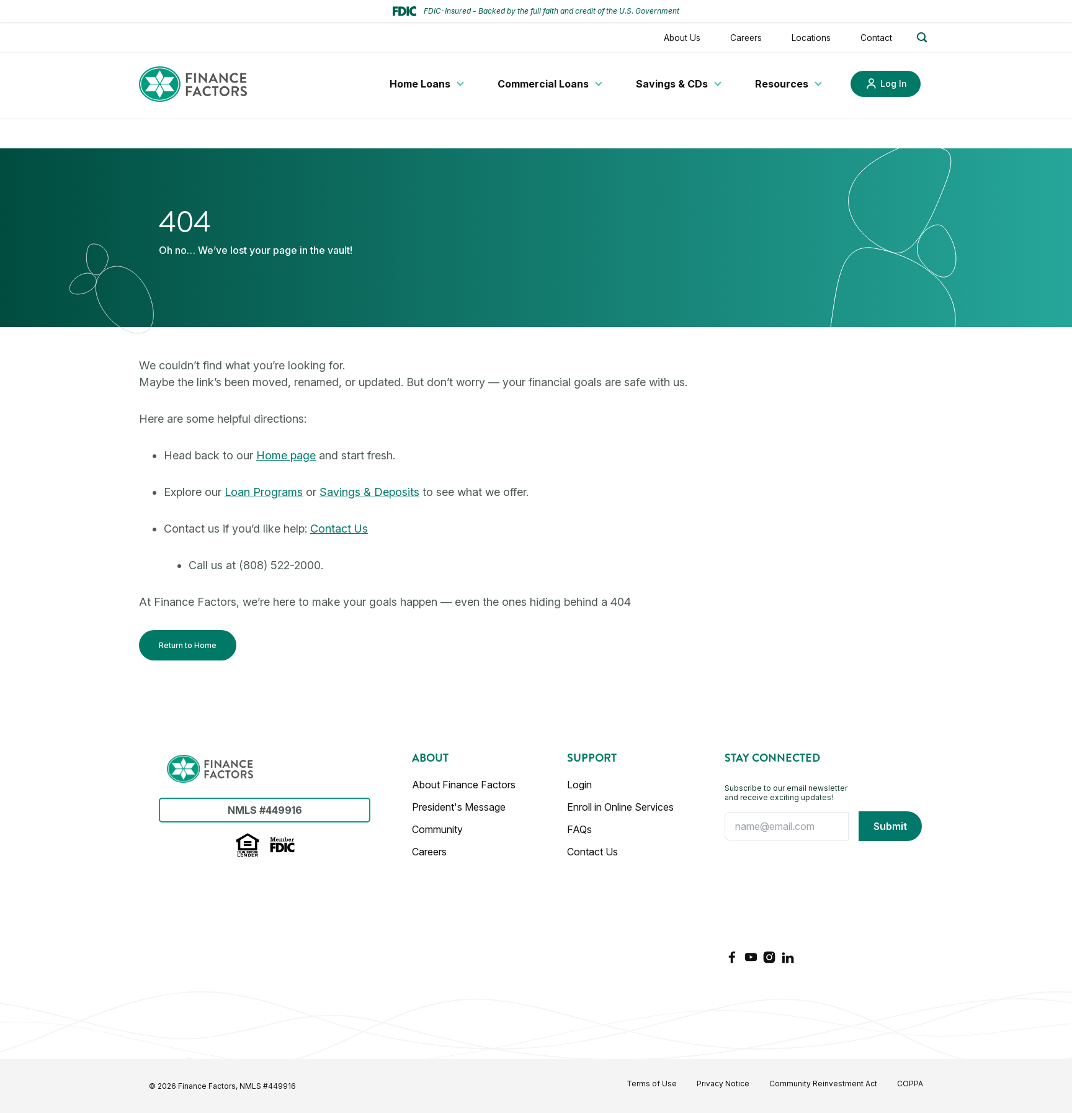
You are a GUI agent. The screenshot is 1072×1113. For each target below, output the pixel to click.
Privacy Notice (723, 1083)
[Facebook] (732, 957)
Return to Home (188, 645)
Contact (876, 38)
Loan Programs (264, 491)
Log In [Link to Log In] (893, 83)
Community (437, 829)
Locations (811, 38)
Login (579, 784)
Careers (746, 38)
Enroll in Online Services (620, 807)
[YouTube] (750, 957)
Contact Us (339, 528)
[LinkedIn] (787, 957)
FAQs (579, 829)
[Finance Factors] (193, 84)
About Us (682, 38)
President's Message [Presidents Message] (459, 807)
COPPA (910, 1083)
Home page (286, 455)
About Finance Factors (464, 784)
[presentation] (775, 895)
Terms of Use (652, 1083)
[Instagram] (769, 957)
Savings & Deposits (369, 491)
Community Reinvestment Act (823, 1083)
